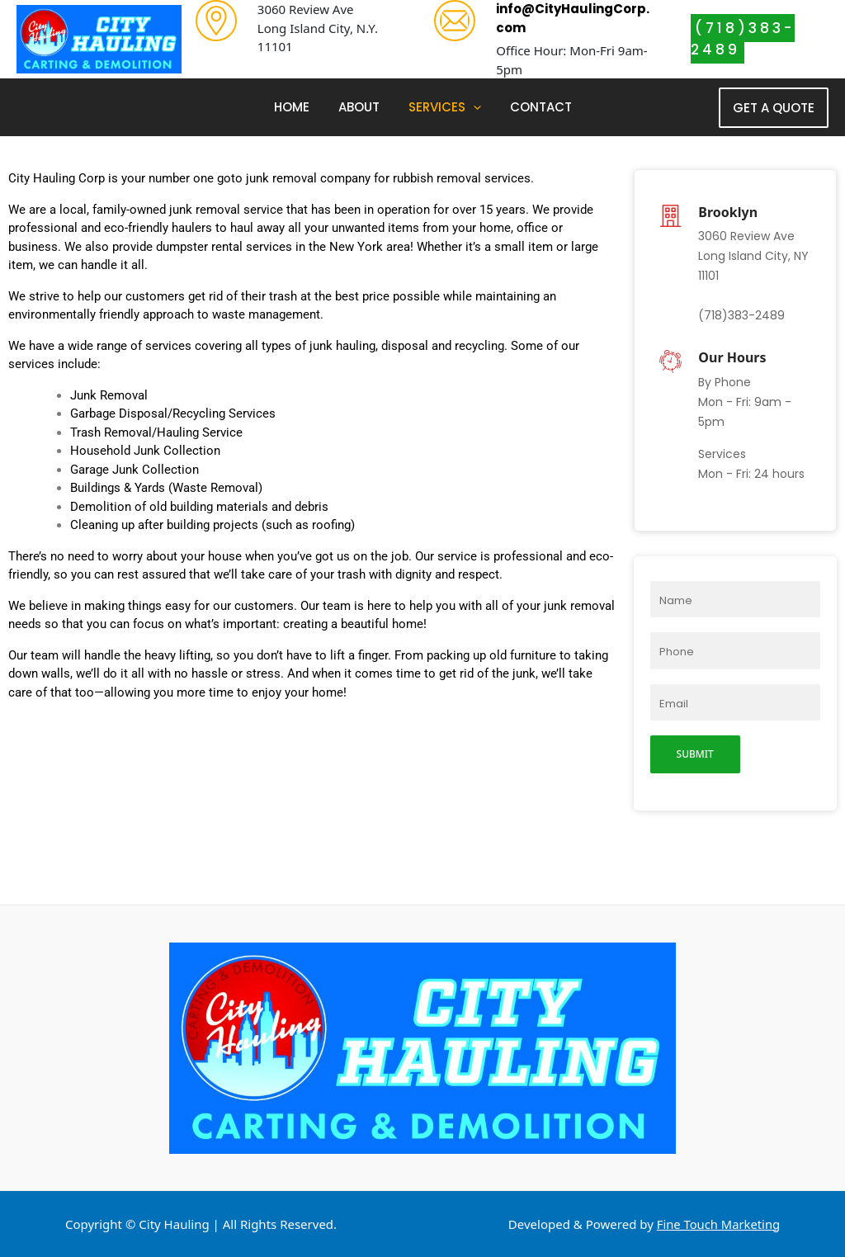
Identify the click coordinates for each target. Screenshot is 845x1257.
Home (297, 107)
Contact (534, 107)
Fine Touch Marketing (718, 1224)
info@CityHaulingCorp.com (572, 18)
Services (442, 107)
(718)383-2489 (743, 38)
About (360, 107)
